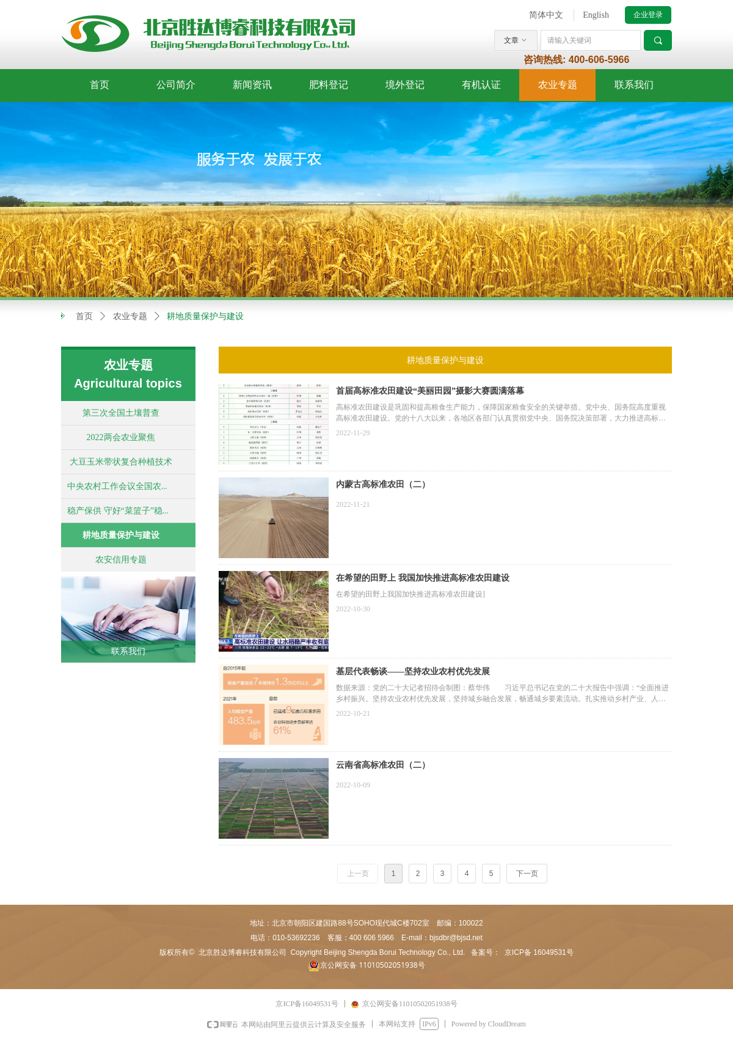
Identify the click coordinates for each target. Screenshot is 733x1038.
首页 (84, 316)
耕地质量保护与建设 (205, 316)
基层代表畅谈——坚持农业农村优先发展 (413, 671)
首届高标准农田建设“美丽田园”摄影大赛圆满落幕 (430, 391)
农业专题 (130, 316)
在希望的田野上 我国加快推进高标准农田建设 (422, 578)
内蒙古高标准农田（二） (383, 484)
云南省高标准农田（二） (383, 765)
